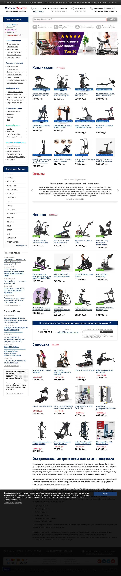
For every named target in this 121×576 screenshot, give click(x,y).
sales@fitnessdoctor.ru (67, 332)
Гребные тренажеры (14, 52)
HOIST (9, 202)
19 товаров (60, 68)
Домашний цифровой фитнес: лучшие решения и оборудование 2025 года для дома (16, 320)
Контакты (102, 2)
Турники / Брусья (13, 77)
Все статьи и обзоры (11, 366)
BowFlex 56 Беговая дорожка (84, 370)
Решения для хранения (15, 100)
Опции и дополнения (14, 102)
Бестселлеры (49, 2)
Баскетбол (10, 131)
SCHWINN (10, 222)
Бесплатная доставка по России (45, 27)
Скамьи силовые (13, 69)
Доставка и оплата (21, 2)
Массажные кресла (13, 148)
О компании (8, 2)
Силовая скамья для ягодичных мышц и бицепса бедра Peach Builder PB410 (41, 276)
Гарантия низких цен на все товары (87, 27)
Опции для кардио (13, 57)
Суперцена (10, 29)
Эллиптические (12, 46)
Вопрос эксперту (73, 2)
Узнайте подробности (13, 393)
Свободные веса (12, 88)
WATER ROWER (12, 242)
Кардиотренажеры (13, 40)
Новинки (9, 27)
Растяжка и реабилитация (16, 157)
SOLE (9, 226)
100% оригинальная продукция (66, 27)
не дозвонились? (38, 11)
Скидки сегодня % (12, 35)
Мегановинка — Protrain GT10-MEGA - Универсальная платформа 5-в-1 (15, 262)
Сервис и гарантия (36, 2)
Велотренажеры (12, 49)
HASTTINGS (11, 198)
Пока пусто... (109, 8)
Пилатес (10, 117)
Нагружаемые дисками (15, 83)
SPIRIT (9, 230)
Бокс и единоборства (14, 137)
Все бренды (20, 245)
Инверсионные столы (14, 154)
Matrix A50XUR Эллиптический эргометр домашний (62, 310)
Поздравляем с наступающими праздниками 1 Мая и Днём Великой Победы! (15, 300)
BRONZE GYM (12, 186)
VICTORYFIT (11, 238)
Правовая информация (13, 503)
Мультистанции (12, 66)
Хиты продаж (11, 24)
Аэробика (10, 114)
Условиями (96, 337)
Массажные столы (13, 146)
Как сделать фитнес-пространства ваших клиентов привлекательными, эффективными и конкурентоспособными (14, 351)
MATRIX (9, 206)
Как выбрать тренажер (89, 2)
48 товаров (53, 215)
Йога (8, 120)
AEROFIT (10, 174)
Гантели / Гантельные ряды (16, 97)
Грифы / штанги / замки (15, 92)
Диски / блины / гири (14, 94)
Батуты (9, 129)
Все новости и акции (11, 305)
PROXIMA (10, 218)
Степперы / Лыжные (14, 55)
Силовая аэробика (13, 111)
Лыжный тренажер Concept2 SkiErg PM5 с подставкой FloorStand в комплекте (41, 161)
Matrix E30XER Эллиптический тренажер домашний (62, 372)
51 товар (55, 345)
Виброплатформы (13, 151)
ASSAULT (10, 178)
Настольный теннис (14, 134)
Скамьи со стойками (14, 74)
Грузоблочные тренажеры (16, 80)
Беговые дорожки (13, 44)
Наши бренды (60, 2)
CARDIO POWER (13, 190)
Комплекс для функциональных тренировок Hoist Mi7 (106, 408)
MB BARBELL (11, 210)
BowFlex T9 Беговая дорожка (42, 406)
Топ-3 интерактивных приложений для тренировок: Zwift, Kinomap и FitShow (14, 339)
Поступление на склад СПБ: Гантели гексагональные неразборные (14, 291)
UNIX (8, 234)
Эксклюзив (10, 32)
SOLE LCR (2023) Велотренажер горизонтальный (102, 242)
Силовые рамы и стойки (15, 72)
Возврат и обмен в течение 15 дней (108, 27)
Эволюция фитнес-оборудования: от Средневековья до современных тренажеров (16, 330)
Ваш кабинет (112, 2)
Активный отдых (12, 125)
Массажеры (11, 159)
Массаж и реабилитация (15, 142)
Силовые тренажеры (14, 63)
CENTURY (10, 194)
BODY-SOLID (11, 182)
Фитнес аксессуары (14, 108)
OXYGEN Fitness (13, 214)
